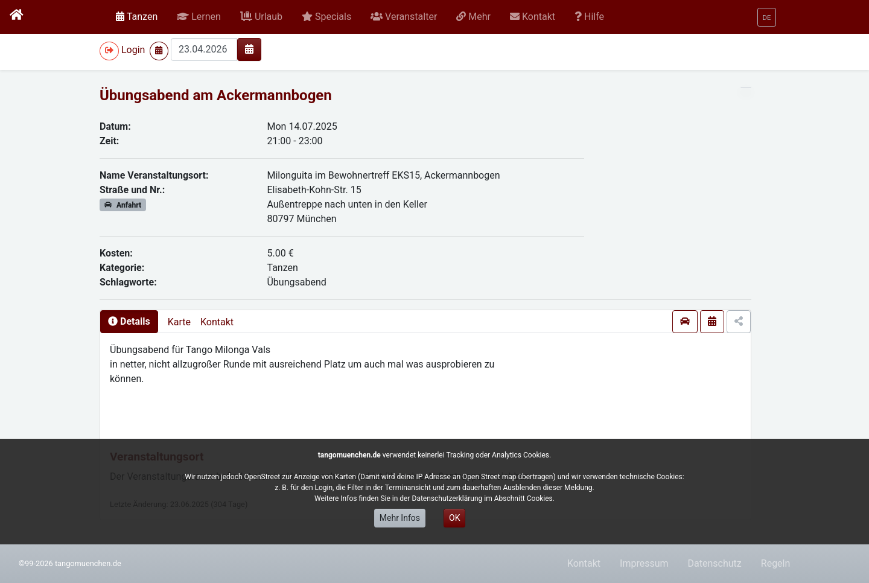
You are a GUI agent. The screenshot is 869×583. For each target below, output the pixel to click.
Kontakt (217, 322)
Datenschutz (715, 563)
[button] (199, 17)
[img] (249, 49)
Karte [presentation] (179, 322)
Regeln (776, 563)
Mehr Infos (400, 518)
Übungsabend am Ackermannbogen (216, 95)
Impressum (644, 563)
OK (454, 518)
